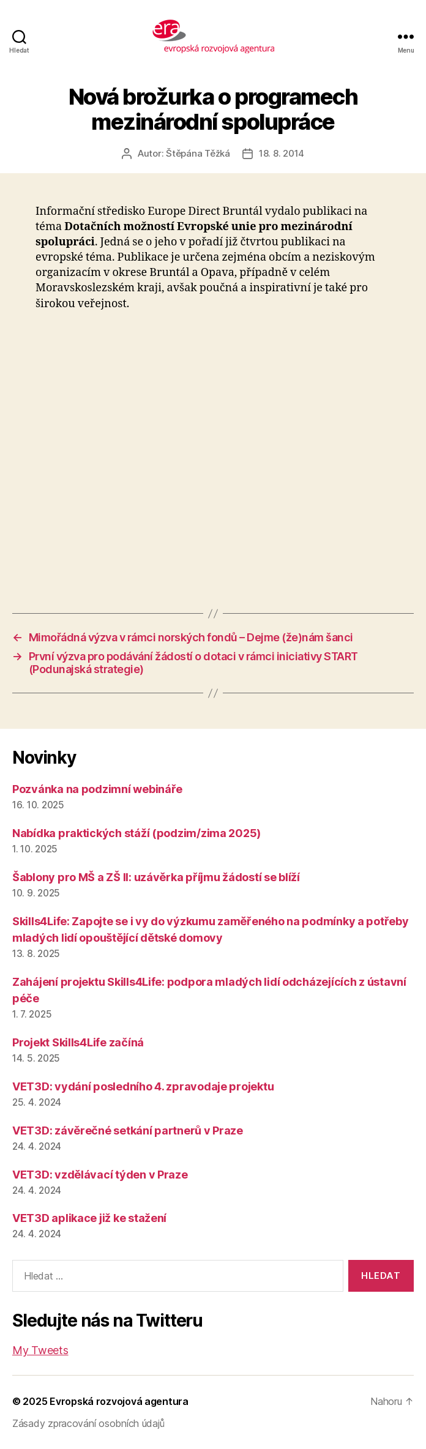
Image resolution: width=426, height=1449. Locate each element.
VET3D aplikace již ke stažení (89, 1218)
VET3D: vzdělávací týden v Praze (100, 1174)
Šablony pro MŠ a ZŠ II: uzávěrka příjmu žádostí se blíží (156, 877)
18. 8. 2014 (281, 153)
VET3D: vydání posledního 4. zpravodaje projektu (143, 1086)
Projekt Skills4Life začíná (78, 1042)
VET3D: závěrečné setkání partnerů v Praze (127, 1130)
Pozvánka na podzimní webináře (97, 789)
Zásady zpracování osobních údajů (88, 1423)
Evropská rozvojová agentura (119, 1401)
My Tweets (40, 1350)
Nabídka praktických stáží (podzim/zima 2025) (136, 833)
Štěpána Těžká (198, 153)
